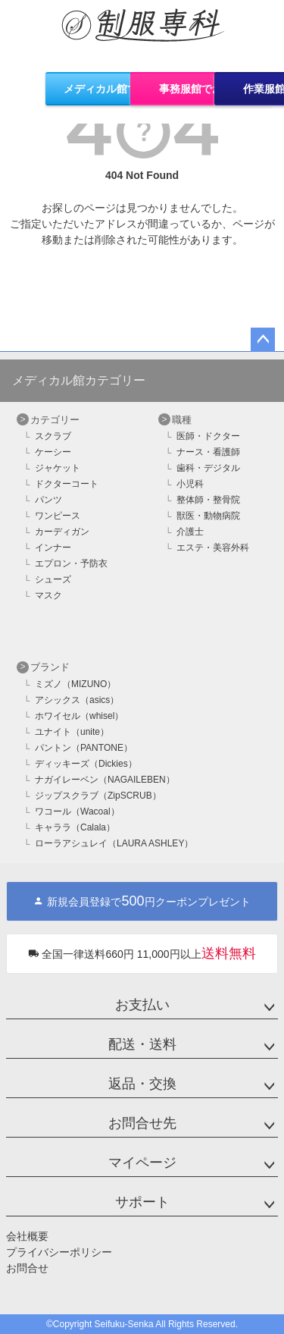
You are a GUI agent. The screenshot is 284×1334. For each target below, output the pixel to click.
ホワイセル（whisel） (79, 716)
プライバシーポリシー (59, 1252)
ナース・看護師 (208, 452)
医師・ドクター (208, 436)
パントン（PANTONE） (84, 747)
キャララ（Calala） (75, 827)
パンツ (48, 499)
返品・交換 (142, 1083)
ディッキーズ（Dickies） (86, 763)
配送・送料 (142, 1044)
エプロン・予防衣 (71, 563)
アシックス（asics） (77, 700)
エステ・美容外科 (212, 547)
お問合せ (27, 1268)
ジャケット (57, 468)
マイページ (142, 1162)
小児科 (190, 484)
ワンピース (57, 515)
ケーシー (53, 452)
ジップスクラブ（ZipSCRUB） (98, 795)
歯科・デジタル (208, 468)
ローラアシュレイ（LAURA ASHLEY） (114, 843)
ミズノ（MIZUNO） (75, 684)
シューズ (53, 579)
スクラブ (53, 436)
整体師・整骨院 (208, 499)
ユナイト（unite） (72, 732)
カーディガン (62, 531)
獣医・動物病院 (208, 515)
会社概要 (27, 1236)
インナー (53, 547)
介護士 (190, 531)
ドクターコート (66, 484)
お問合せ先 (142, 1123)
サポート (142, 1202)
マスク (48, 595)
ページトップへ (263, 340)
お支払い (142, 1004)
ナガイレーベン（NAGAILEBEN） (105, 779)
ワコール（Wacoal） (77, 811)
